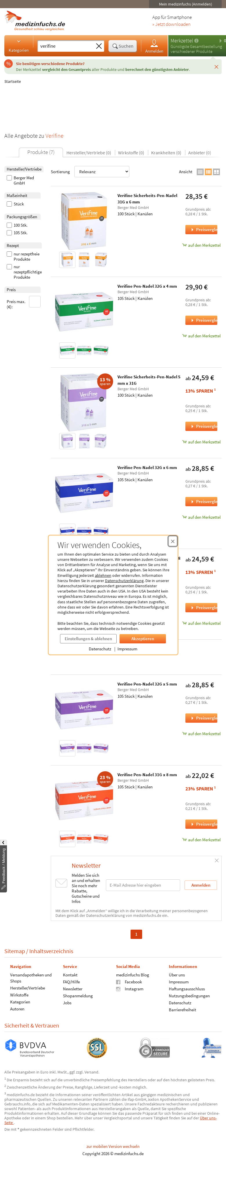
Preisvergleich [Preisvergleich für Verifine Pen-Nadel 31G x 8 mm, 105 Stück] (203, 824)
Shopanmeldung (78, 995)
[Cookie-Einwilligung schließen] (173, 541)
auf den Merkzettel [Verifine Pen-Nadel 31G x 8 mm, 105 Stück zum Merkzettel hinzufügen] (201, 839)
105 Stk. (17, 232)
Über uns (177, 974)
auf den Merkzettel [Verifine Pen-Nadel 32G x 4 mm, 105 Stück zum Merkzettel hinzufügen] (201, 336)
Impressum (127, 649)
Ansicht (185, 171)
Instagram (129, 988)
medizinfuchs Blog (132, 974)
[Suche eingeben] (65, 46)
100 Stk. (17, 225)
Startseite (12, 81)
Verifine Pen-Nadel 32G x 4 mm (147, 286)
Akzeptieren (142, 638)
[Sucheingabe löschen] (99, 46)
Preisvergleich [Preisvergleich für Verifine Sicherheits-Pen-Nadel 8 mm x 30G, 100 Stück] (203, 607)
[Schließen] (216, 66)
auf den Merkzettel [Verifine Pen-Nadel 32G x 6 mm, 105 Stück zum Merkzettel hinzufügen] (201, 517)
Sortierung (90, 171)
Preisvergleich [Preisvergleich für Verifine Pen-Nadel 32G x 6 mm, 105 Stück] (203, 501)
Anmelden (154, 46)
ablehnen (103, 575)
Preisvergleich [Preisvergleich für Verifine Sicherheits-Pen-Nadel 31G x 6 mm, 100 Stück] (203, 229)
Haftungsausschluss (187, 988)
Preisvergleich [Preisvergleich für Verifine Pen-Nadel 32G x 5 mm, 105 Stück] (203, 718)
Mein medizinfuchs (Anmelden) (185, 4)
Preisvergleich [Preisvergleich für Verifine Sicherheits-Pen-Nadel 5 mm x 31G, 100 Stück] (203, 426)
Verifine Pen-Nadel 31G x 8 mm (147, 774)
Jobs (67, 1002)
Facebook (129, 981)
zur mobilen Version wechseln (113, 1146)
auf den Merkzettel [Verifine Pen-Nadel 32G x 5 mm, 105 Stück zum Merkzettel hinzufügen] (201, 733)
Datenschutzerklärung (124, 580)
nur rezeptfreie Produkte (23, 256)
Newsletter (72, 988)
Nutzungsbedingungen (189, 995)
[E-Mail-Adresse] (143, 885)
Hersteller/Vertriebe (27, 987)
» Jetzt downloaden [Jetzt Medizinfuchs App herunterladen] (171, 24)
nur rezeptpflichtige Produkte (24, 272)
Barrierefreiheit (182, 1009)
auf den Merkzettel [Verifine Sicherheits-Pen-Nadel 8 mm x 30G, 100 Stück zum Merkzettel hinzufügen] (201, 623)
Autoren (17, 1008)
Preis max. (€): (24, 302)
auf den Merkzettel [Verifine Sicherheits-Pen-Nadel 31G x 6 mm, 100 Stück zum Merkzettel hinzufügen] (201, 245)
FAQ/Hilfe (71, 981)
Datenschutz (100, 649)
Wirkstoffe (19, 994)
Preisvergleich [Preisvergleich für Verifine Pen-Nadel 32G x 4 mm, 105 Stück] (203, 320)
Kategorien (19, 45)
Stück (15, 204)
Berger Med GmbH (20, 180)
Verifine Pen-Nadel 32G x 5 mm (147, 683)
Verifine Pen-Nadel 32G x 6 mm (147, 467)
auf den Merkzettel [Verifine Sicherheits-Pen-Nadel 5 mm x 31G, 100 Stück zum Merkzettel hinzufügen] (201, 442)
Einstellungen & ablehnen (88, 638)
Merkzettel (182, 40)
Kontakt (70, 974)
